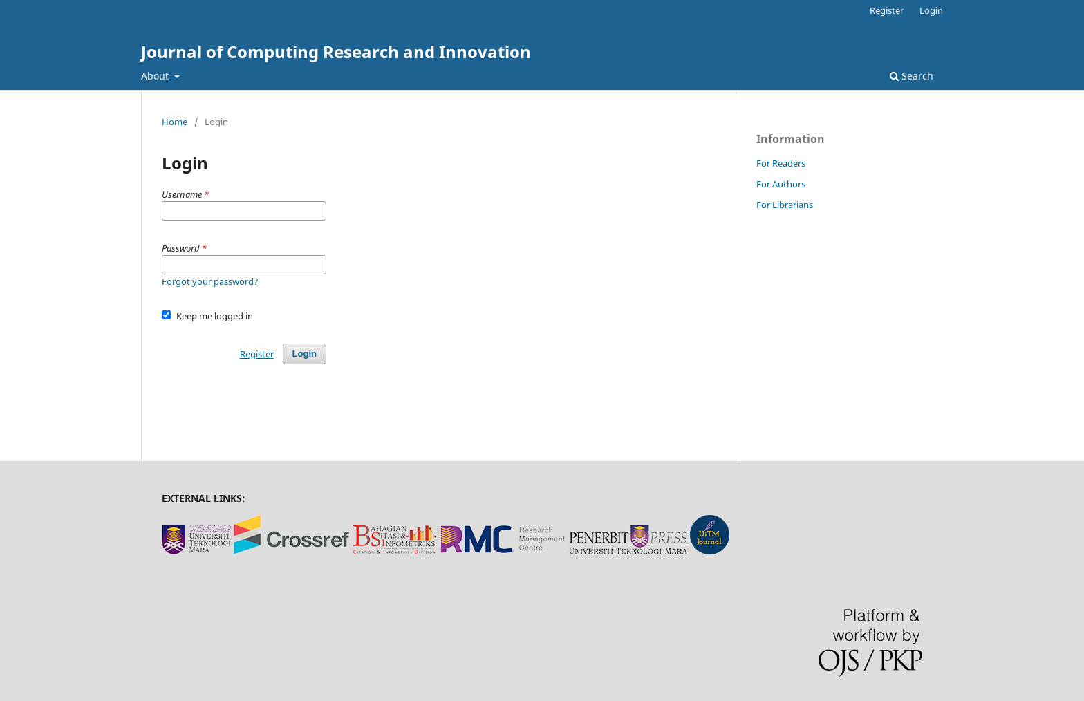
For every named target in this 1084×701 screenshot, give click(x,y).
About (156, 75)
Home (174, 121)
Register (887, 10)
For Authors (780, 184)
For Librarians (784, 204)
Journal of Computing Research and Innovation (336, 51)
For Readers (780, 163)
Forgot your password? (210, 281)
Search (911, 75)
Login (931, 10)
